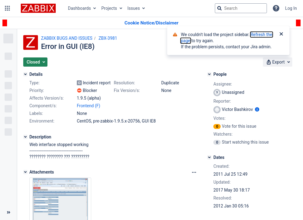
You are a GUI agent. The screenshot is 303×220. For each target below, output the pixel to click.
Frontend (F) (88, 105)
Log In (291, 8)
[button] (7, 8)
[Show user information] (257, 109)
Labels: (36, 113)
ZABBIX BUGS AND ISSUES (66, 38)
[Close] (281, 34)
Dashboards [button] (79, 8)
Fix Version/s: (127, 90)
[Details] (25, 74)
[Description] (25, 137)
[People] (209, 74)
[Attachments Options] (194, 172)
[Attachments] (25, 172)
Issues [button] (133, 8)
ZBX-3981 (108, 38)
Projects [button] (109, 8)
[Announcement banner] (151, 23)
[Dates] (209, 157)
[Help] (276, 8)
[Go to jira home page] (38, 8)
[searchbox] (241, 8)
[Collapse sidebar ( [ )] (8, 212)
